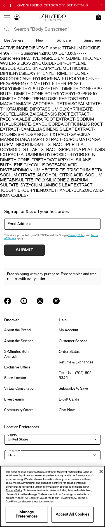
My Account (68, 330)
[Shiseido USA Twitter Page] (56, 301)
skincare (64, 40)
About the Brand (17, 330)
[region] (52, 496)
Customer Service (73, 341)
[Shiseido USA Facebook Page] (7, 301)
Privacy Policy (76, 235)
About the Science (19, 341)
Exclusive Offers (17, 367)
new (40, 40)
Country (12, 434)
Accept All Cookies (72, 514)
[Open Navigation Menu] (7, 17)
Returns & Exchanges (76, 362)
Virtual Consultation (19, 389)
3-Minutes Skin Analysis (16, 354)
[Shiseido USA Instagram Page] (40, 301)
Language (14, 450)
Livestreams (14, 399)
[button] (98, 17)
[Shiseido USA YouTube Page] (23, 301)
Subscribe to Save (73, 389)
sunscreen (92, 40)
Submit (24, 250)
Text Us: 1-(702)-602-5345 (76, 375)
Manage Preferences (27, 514)
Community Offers (18, 410)
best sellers (13, 40)
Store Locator (15, 378)
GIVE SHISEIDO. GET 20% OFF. (52, 5)
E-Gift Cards (69, 399)
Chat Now (67, 410)
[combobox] (57, 29)
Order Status (69, 352)
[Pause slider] (10, 5)
